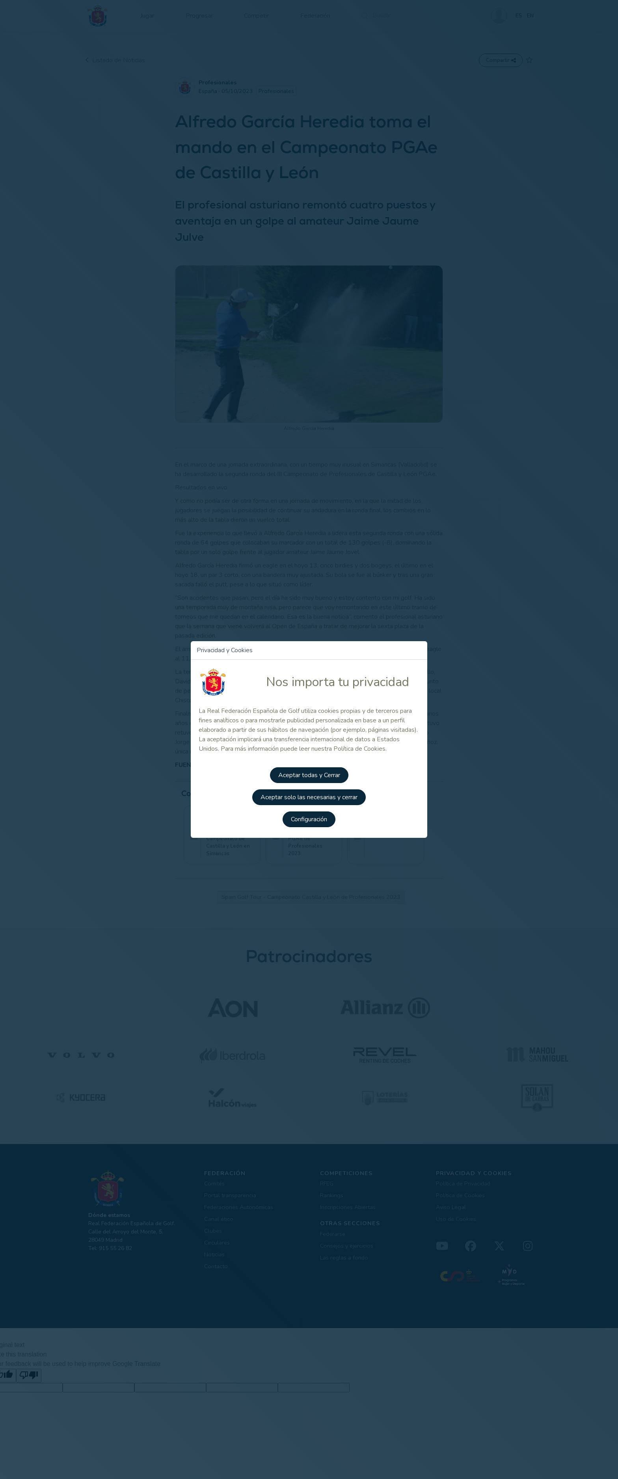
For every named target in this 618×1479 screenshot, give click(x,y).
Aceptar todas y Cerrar (309, 775)
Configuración (309, 819)
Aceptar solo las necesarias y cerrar (309, 797)
